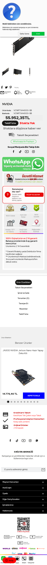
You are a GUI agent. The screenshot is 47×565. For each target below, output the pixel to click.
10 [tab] (37, 402)
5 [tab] (21, 402)
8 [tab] (31, 402)
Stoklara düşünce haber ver (22, 128)
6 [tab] (24, 402)
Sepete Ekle (34, 395)
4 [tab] (18, 402)
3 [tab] (15, 402)
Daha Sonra (24, 34)
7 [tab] (28, 402)
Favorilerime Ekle (30, 92)
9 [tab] (34, 402)
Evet (38, 34)
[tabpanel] (23, 374)
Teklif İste (10, 123)
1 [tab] (8, 402)
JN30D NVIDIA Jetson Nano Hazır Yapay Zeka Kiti (23, 352)
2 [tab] (11, 402)
